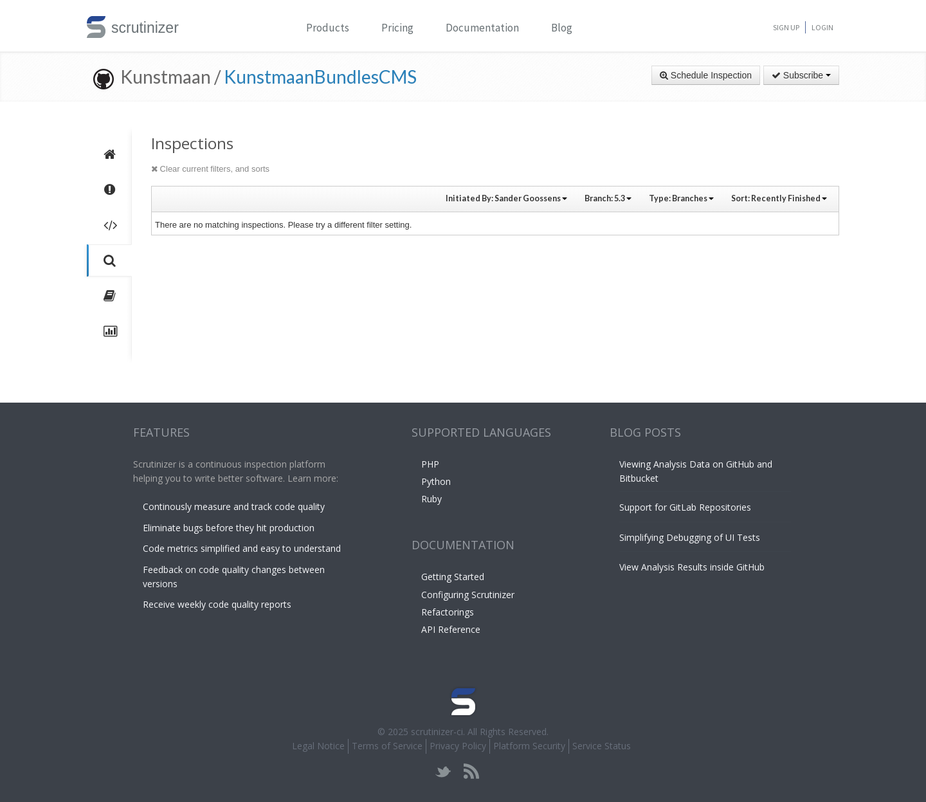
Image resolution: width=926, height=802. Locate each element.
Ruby (431, 499)
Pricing (397, 28)
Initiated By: (506, 198)
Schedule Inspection (706, 75)
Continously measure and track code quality (234, 506)
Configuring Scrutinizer (467, 594)
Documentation (482, 28)
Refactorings (447, 612)
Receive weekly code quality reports (217, 604)
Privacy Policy (458, 746)
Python (436, 481)
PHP (430, 464)
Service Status (601, 746)
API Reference (450, 629)
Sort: (779, 198)
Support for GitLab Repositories (685, 507)
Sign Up (786, 27)
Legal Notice (318, 746)
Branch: (608, 198)
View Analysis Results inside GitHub (692, 567)
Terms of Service (387, 746)
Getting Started (452, 576)
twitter (443, 771)
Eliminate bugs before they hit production (228, 528)
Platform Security (529, 746)
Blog (561, 28)
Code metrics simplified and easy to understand (242, 548)
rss (471, 771)
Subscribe (801, 75)
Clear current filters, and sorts (210, 169)
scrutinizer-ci (437, 731)
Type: (681, 198)
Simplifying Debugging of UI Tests (689, 537)
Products (327, 28)
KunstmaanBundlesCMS (320, 76)
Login (822, 27)
